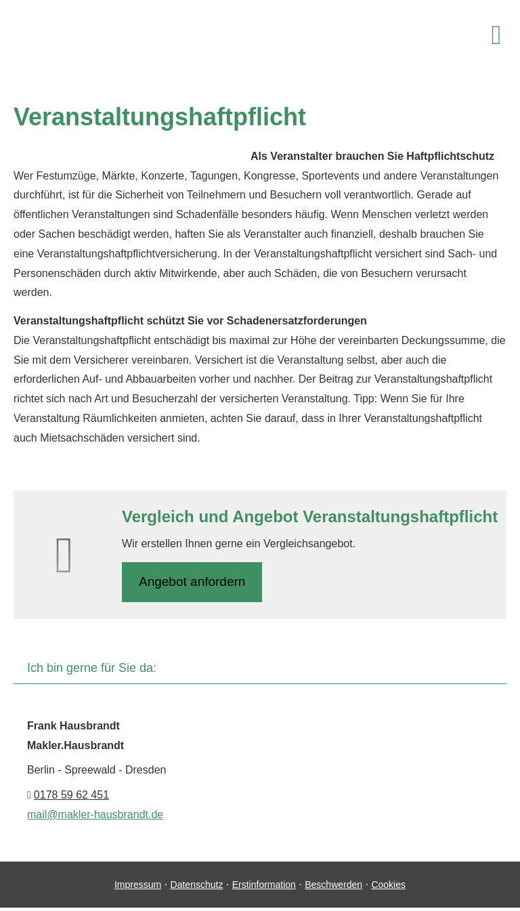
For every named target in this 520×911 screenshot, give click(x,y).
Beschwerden (333, 884)
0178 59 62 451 (71, 795)
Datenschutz (197, 884)
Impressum (137, 884)
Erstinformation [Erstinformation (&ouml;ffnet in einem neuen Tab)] (264, 884)
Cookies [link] (388, 884)
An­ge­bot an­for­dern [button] (192, 581)
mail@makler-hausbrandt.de (95, 814)
